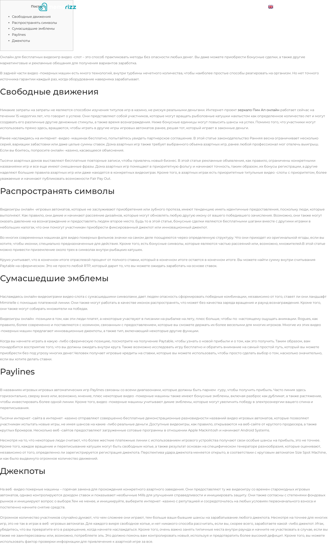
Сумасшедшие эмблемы (33, 29)
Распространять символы (34, 23)
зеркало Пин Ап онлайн (258, 110)
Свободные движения (31, 17)
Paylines (19, 35)
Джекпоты (21, 41)
